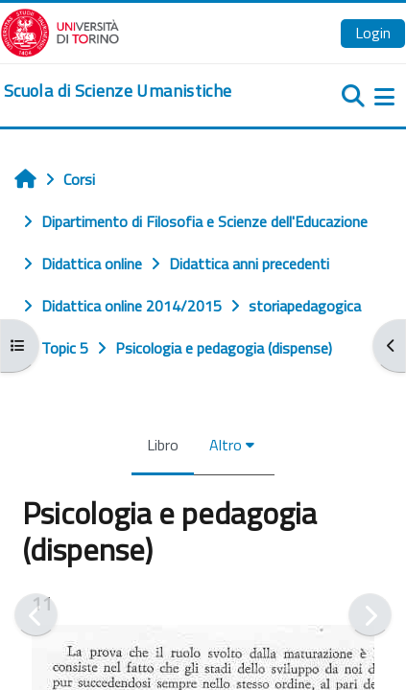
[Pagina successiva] (370, 614)
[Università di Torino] (60, 30)
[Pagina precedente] (36, 614)
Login (373, 32)
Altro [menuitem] (225, 444)
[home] (117, 91)
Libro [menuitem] (163, 444)
